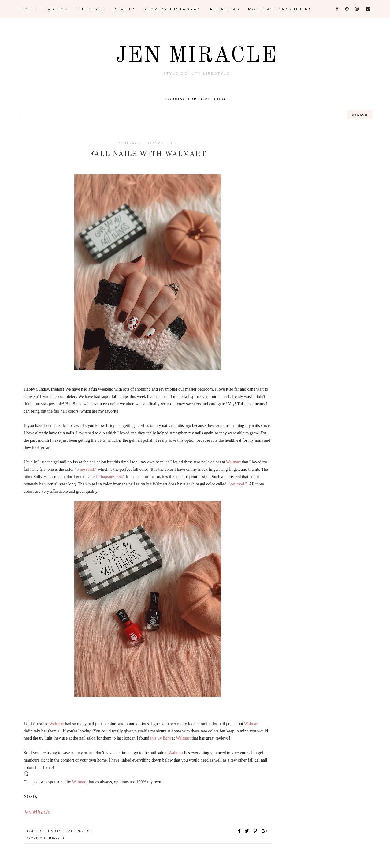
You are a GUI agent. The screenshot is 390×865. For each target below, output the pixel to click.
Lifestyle (91, 9)
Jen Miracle (196, 56)
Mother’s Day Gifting (280, 9)
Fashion (56, 9)
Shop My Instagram (172, 9)
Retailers (225, 9)
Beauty (124, 9)
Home (28, 9)
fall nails (78, 831)
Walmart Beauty (46, 838)
